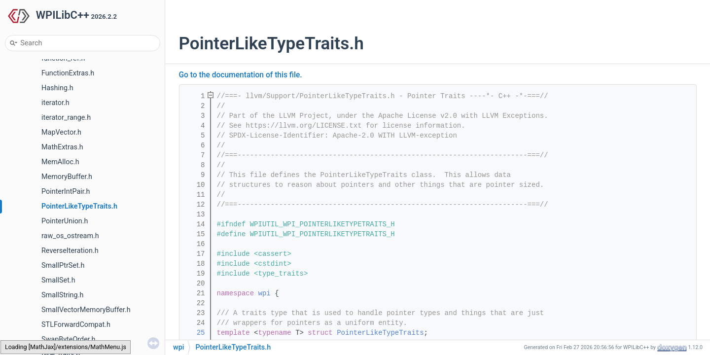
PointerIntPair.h (65, 191)
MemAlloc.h (60, 162)
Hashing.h (57, 88)
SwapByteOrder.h (68, 339)
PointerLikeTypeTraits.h (79, 206)
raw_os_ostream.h (70, 236)
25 (194, 333)
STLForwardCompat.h (75, 324)
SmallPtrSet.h (62, 265)
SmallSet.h (58, 280)
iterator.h (55, 103)
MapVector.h (61, 132)
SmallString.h (62, 295)
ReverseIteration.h (70, 251)
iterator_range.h (66, 117)
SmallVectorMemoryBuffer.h (86, 310)
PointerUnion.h (64, 221)
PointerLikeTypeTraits (380, 333)
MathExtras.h (62, 147)
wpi (264, 293)
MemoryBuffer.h (66, 177)
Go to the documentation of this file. (240, 75)
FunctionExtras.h (67, 73)
